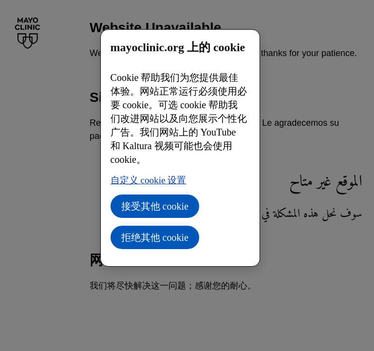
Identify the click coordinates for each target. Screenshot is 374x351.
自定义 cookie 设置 (149, 180)
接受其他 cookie (154, 206)
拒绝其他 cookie (154, 237)
